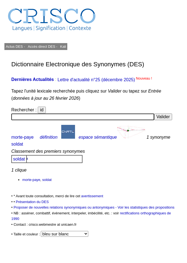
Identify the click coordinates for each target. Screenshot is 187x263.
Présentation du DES (32, 202)
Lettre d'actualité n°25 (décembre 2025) (105, 79)
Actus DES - (15, 46)
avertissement (92, 196)
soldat (17, 144)
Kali (63, 46)
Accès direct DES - (42, 46)
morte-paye (22, 137)
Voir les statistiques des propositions (145, 207)
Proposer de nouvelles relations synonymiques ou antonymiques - (65, 207)
